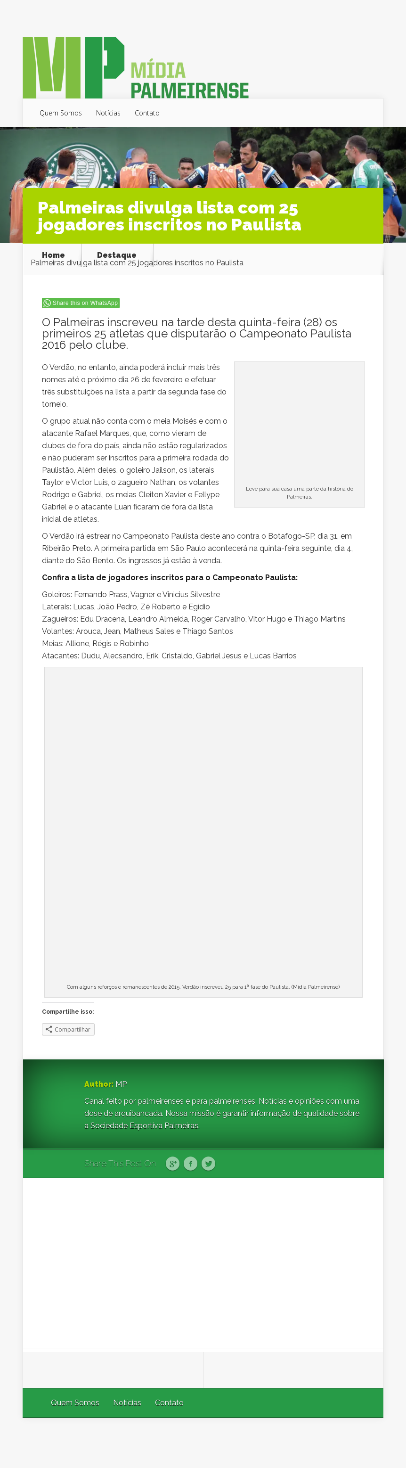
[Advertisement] (203, 1263)
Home (53, 255)
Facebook (190, 1164)
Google (172, 1164)
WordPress (361, 1442)
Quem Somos (61, 112)
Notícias (108, 112)
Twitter (208, 1164)
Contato (147, 112)
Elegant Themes (257, 1442)
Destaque (117, 255)
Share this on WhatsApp (85, 303)
